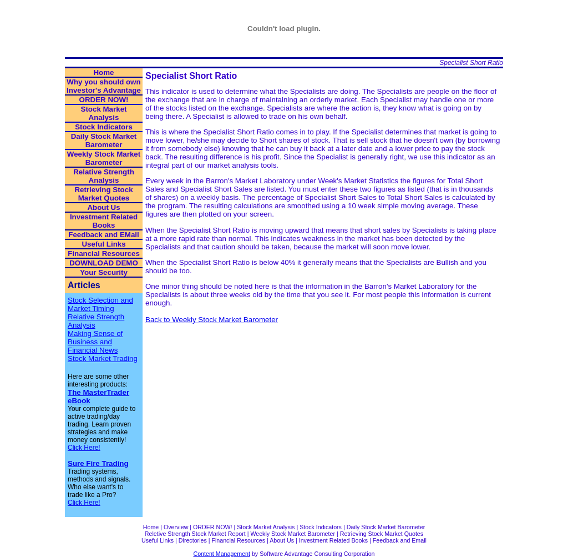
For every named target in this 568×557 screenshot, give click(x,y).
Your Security (104, 272)
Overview (176, 527)
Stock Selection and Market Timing (100, 304)
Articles (84, 285)
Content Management (222, 553)
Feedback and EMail (103, 234)
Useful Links (103, 244)
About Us (103, 207)
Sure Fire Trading (98, 463)
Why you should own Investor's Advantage (104, 86)
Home (103, 72)
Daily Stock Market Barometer (104, 140)
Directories (193, 540)
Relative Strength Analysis (103, 176)
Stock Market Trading (103, 358)
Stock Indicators (104, 127)
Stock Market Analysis (104, 113)
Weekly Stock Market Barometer (103, 158)
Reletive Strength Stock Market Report (195, 533)
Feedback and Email (400, 540)
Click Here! (84, 447)
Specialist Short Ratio (471, 63)
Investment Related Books (104, 221)
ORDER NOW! (104, 100)
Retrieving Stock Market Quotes (103, 193)
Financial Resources (104, 253)
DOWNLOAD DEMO (103, 263)
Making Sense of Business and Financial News (95, 341)
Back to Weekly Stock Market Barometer (211, 319)
